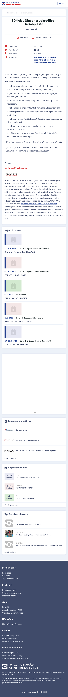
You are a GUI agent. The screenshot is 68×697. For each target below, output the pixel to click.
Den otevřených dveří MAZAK (20, 252)
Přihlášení (6, 576)
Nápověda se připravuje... (12, 624)
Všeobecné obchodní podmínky (15, 658)
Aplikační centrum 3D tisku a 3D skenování (39, 204)
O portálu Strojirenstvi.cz (12, 613)
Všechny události (11, 505)
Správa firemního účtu (11, 593)
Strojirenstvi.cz (12, 13)
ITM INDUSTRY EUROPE (16, 344)
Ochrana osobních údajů (12, 655)
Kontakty (6, 607)
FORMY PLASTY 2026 (15, 275)
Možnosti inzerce (9, 596)
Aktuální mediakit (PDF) (12, 610)
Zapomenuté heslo (10, 579)
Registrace (23, 38)
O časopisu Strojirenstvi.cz (13, 641)
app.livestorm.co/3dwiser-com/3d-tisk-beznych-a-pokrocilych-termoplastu (45, 59)
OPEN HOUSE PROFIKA (16, 298)
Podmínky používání (10, 652)
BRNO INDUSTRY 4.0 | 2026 (18, 321)
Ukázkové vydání (9, 638)
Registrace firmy (9, 590)
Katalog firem (10, 458)
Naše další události (16, 168)
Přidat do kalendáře (41, 38)
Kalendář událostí (26, 13)
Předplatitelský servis (11, 635)
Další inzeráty (10, 552)
